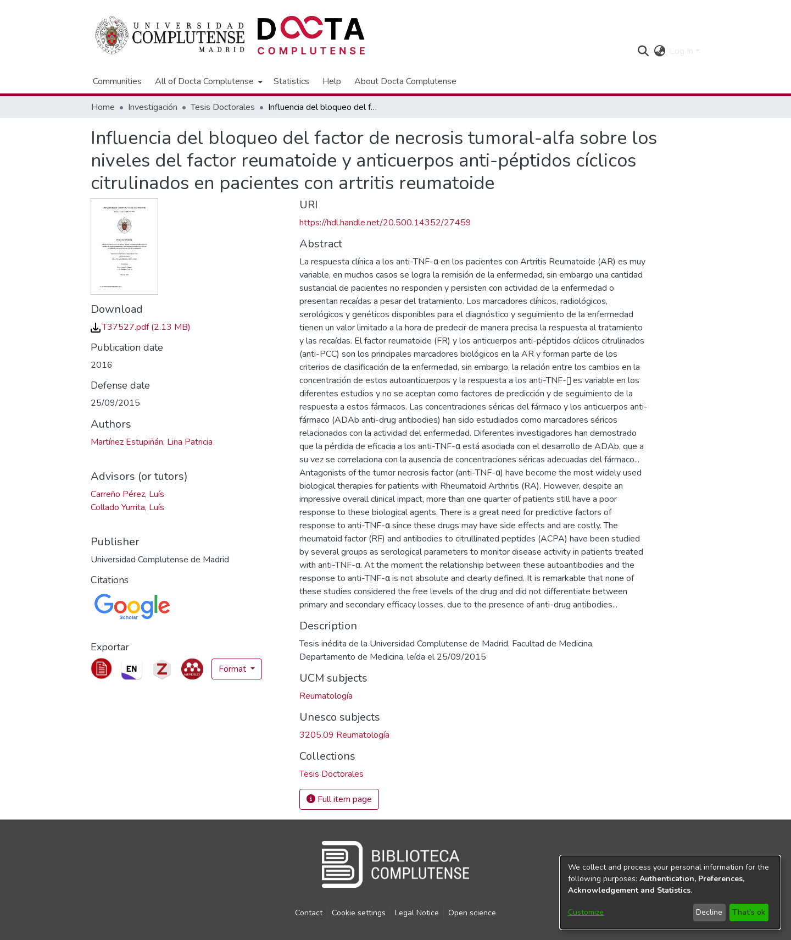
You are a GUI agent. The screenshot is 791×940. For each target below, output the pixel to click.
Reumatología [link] (326, 696)
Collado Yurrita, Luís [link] (127, 507)
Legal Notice (417, 913)
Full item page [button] (339, 799)
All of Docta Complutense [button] (204, 81)
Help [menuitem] (331, 81)
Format (233, 669)
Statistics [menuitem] (291, 81)
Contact (308, 913)
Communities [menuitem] (117, 81)
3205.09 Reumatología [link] (344, 735)
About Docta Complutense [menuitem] (405, 81)
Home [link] (103, 107)
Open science (472, 913)
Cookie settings (359, 913)
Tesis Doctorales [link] (223, 107)
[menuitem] (208, 81)
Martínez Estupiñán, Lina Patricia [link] (152, 442)
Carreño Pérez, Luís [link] (127, 494)
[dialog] (670, 892)
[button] (643, 51)
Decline (709, 912)
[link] (141, 327)
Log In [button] (682, 51)
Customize (586, 912)
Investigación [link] (152, 107)
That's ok (748, 912)
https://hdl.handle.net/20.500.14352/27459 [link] (385, 223)
